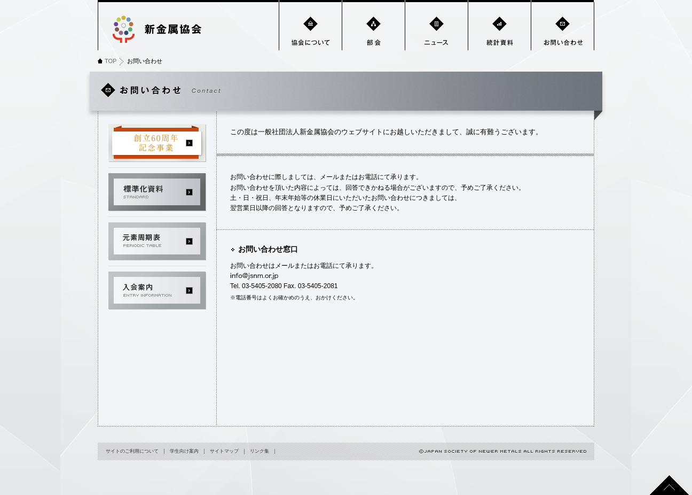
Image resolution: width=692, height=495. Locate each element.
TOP (110, 61)
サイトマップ (224, 451)
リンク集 (259, 451)
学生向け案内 (184, 451)
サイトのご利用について (132, 451)
